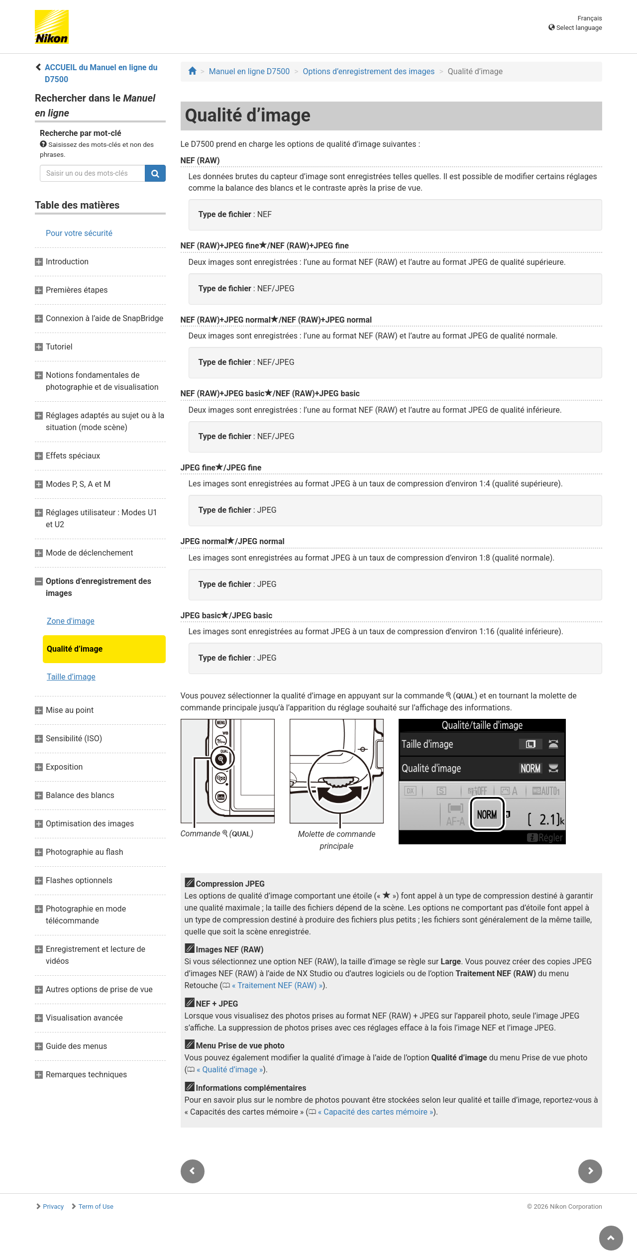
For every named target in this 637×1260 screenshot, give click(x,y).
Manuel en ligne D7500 (249, 71)
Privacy (53, 1206)
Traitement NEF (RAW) (277, 985)
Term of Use (96, 1206)
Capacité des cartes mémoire (375, 1112)
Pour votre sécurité (79, 233)
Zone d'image (71, 621)
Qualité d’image (75, 649)
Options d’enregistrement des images (369, 71)
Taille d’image (71, 677)
